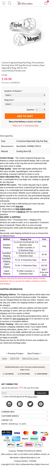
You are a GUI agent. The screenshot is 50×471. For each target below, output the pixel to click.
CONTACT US (7, 420)
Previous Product (14, 353)
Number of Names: (13, 91)
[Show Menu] (4, 3)
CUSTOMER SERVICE (10, 416)
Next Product (34, 353)
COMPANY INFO (7, 412)
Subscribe (41, 393)
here (11, 340)
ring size (19, 206)
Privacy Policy (32, 397)
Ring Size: (9, 100)
